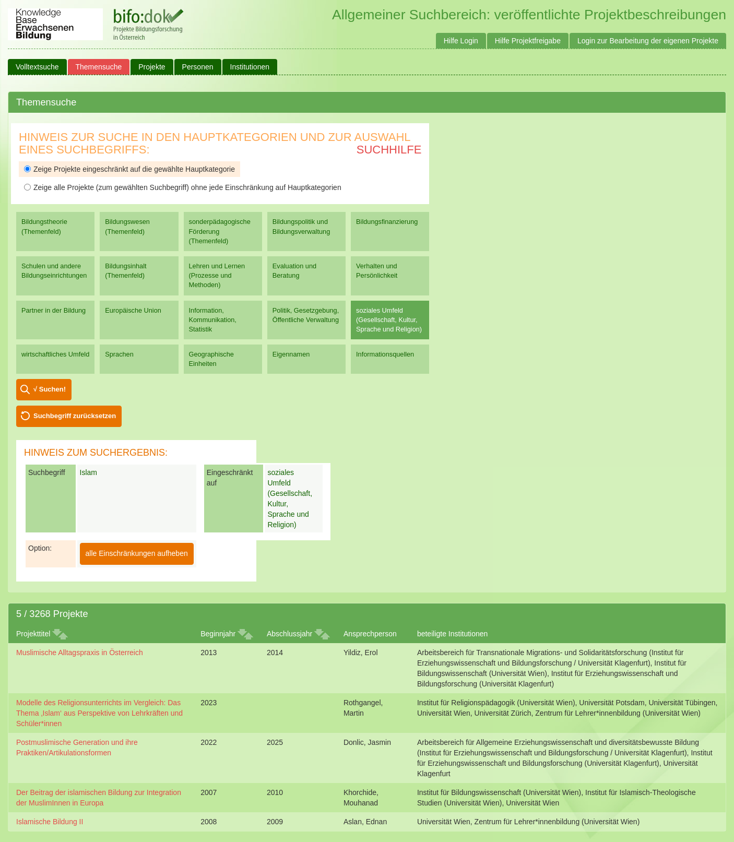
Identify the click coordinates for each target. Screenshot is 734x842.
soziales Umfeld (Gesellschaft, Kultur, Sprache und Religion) (389, 319)
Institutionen (250, 67)
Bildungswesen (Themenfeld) (127, 226)
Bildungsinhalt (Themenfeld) (125, 270)
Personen (198, 67)
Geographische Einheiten (211, 358)
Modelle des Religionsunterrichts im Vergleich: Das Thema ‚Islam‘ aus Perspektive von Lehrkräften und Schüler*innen (99, 713)
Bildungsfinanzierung (387, 222)
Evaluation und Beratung (294, 270)
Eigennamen (291, 354)
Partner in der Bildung (53, 310)
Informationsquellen (385, 354)
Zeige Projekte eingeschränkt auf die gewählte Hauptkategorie (129, 169)
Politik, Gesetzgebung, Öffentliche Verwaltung (306, 315)
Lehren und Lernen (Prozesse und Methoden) (217, 275)
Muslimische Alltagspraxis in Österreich (79, 652)
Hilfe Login (461, 41)
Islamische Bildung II (49, 821)
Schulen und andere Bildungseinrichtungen (54, 270)
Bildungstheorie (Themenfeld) (44, 226)
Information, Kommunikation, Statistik (212, 319)
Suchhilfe (389, 149)
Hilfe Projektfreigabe (528, 41)
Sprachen (119, 354)
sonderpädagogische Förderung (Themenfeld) (220, 231)
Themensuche (99, 67)
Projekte (151, 67)
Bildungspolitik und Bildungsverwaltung (301, 226)
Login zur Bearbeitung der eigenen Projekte (647, 41)
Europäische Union (133, 310)
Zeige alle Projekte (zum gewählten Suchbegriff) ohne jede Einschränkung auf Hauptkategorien (182, 187)
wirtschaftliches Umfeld (55, 354)
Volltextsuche (37, 67)
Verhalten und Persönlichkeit (376, 270)
